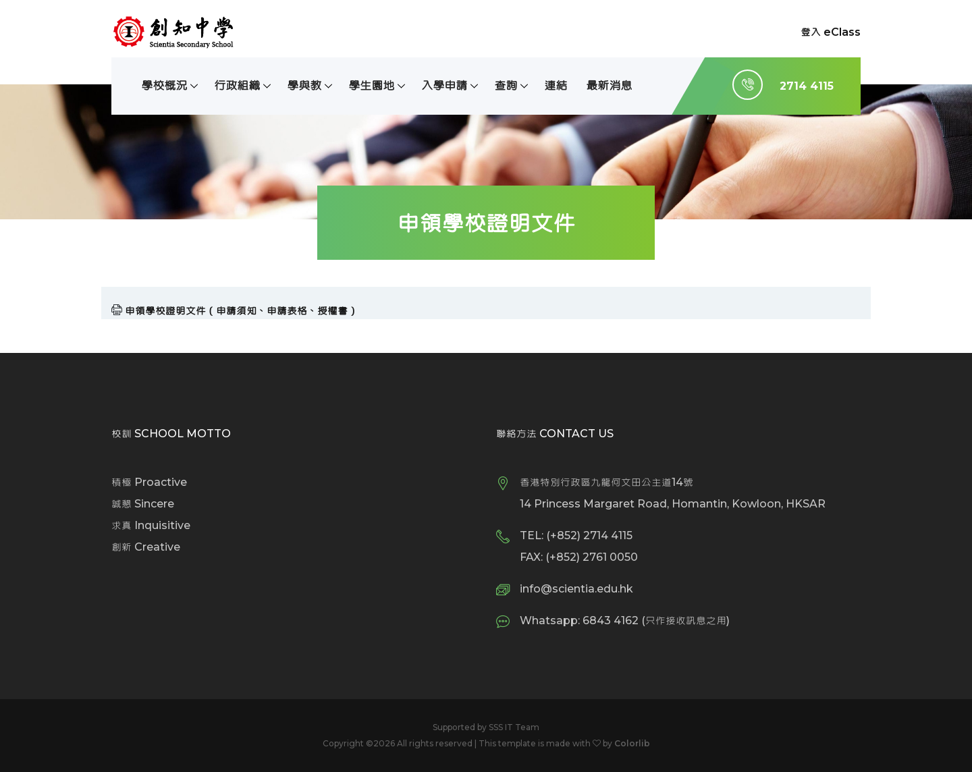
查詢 (505, 85)
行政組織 (237, 85)
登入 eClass (831, 32)
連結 (555, 85)
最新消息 (609, 85)
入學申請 (444, 85)
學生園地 (371, 85)
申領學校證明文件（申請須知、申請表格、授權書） (241, 310)
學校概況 (164, 85)
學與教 (304, 85)
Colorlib (632, 743)
